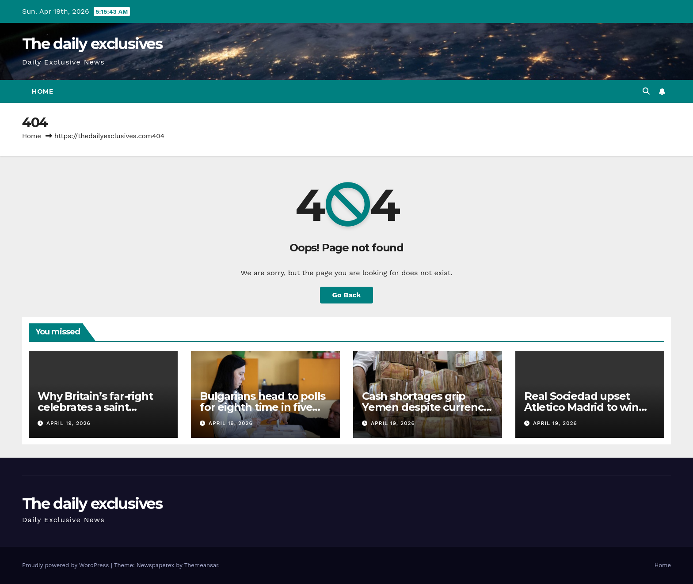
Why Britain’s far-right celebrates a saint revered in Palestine (95, 407)
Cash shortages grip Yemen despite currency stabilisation (425, 407)
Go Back (346, 295)
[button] (646, 91)
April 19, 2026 (68, 423)
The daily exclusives (92, 43)
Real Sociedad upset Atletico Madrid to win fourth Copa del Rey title (587, 407)
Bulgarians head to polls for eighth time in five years (262, 407)
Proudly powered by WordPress (66, 565)
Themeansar (201, 565)
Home (42, 91)
